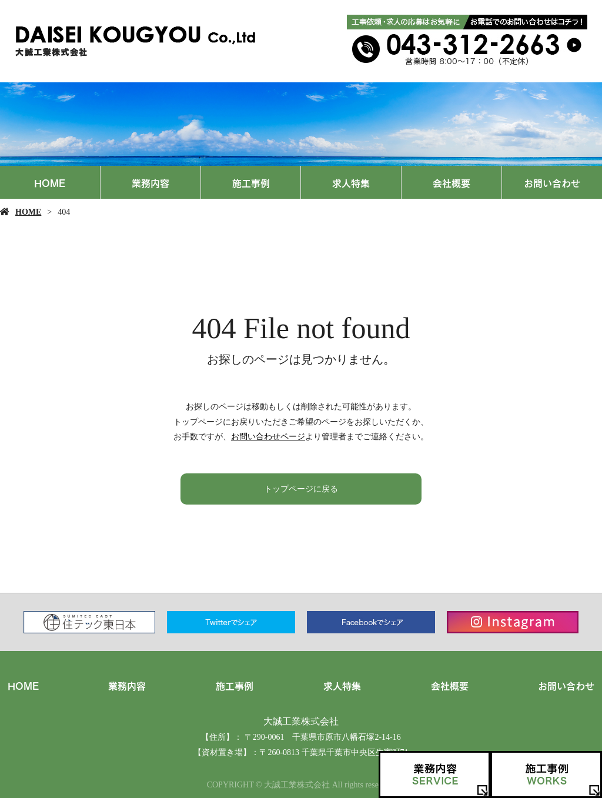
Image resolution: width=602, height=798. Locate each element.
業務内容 (150, 182)
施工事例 (251, 182)
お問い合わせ (552, 182)
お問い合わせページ (268, 436)
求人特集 (351, 182)
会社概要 (451, 182)
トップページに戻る (301, 489)
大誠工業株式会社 (301, 721)
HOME (49, 182)
